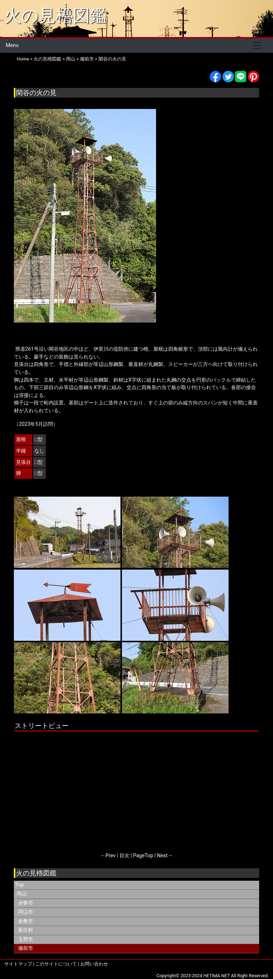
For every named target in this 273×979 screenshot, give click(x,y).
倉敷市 (25, 921)
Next (162, 856)
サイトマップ (18, 964)
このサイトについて (56, 964)
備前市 (87, 59)
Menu (12, 45)
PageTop (143, 856)
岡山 (70, 59)
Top (19, 885)
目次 (124, 856)
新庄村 (25, 930)
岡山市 (25, 912)
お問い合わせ (94, 964)
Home (23, 59)
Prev (111, 856)
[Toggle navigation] (257, 45)
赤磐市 (25, 903)
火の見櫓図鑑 (55, 15)
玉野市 (25, 939)
